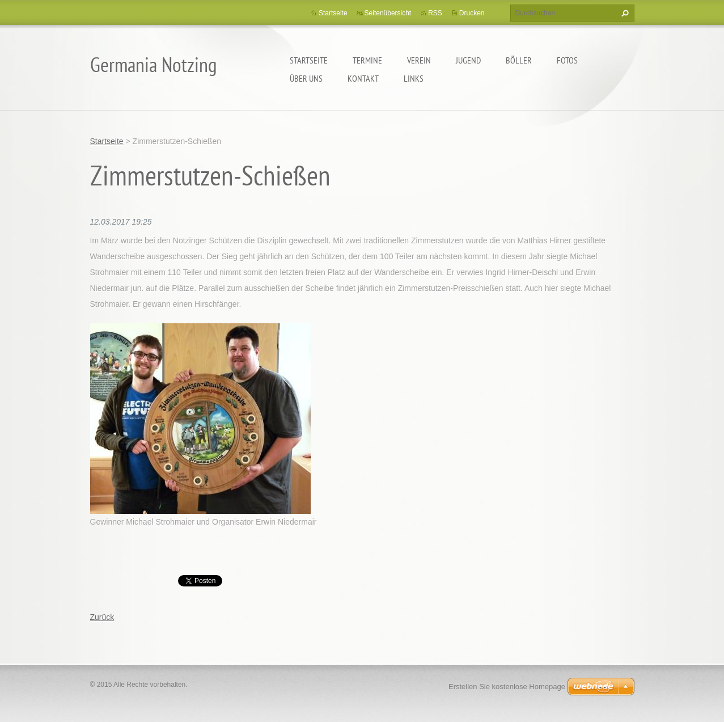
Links (414, 78)
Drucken (472, 13)
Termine (367, 60)
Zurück (102, 617)
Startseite (309, 60)
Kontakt (363, 78)
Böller (519, 60)
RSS (435, 13)
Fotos (567, 60)
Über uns (306, 78)
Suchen (623, 13)
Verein (419, 60)
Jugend (468, 60)
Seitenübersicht (388, 13)
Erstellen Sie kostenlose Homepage (506, 686)
